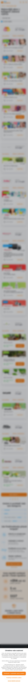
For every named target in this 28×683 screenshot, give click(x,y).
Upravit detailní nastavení (14, 681)
